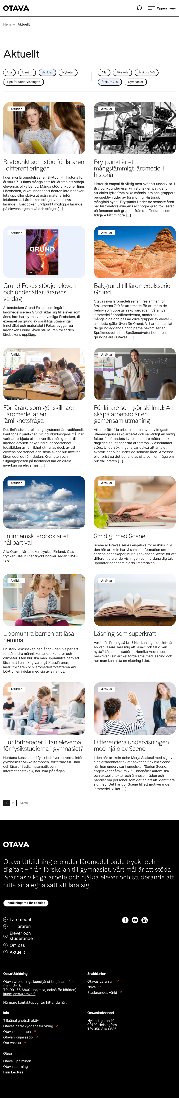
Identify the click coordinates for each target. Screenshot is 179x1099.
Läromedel (20, 920)
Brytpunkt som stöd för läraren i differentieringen (43, 165)
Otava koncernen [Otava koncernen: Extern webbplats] (17, 1033)
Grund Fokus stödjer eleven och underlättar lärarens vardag (39, 292)
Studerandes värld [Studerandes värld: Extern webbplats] (102, 993)
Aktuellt (17, 953)
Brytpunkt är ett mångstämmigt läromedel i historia (129, 168)
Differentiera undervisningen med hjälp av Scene (131, 745)
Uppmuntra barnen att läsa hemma (38, 637)
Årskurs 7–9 (109, 82)
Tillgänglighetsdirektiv (21, 1021)
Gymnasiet (135, 82)
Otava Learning (15, 1067)
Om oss (17, 946)
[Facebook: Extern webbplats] (125, 921)
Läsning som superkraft (125, 633)
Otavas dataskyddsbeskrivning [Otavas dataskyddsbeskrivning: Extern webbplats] (28, 1027)
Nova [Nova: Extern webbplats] (92, 988)
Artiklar (47, 72)
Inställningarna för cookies (26, 904)
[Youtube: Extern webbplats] (135, 921)
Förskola (122, 72)
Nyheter (68, 72)
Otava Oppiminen (17, 1062)
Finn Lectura (13, 1073)
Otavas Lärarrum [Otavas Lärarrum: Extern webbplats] (101, 982)
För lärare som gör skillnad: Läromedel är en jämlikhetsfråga (38, 414)
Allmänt (27, 72)
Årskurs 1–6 (146, 72)
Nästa (27, 803)
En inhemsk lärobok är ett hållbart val (36, 539)
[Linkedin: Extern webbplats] (144, 921)
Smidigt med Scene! (120, 536)
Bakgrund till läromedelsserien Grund (134, 289)
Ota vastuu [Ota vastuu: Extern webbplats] (12, 1044)
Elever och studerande (21, 937)
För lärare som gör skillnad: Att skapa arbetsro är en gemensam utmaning (134, 414)
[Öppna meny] (162, 8)
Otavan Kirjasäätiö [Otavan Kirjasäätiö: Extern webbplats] (18, 1038)
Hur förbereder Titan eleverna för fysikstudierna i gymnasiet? (43, 745)
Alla (9, 72)
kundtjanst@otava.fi (19, 995)
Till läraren (20, 927)
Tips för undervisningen (23, 82)
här (63, 1003)
